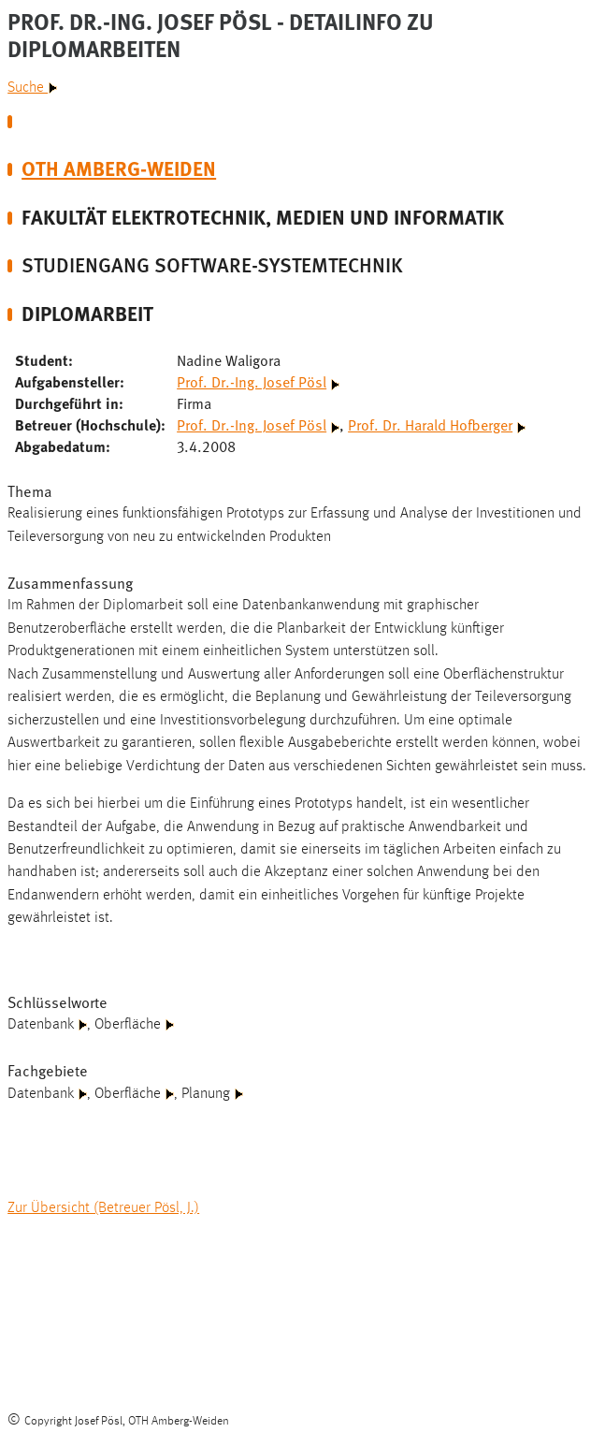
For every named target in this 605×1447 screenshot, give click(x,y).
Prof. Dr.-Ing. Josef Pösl (251, 381)
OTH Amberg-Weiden (119, 168)
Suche (32, 87)
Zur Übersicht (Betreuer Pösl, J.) (103, 1208)
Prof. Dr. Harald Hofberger (430, 424)
